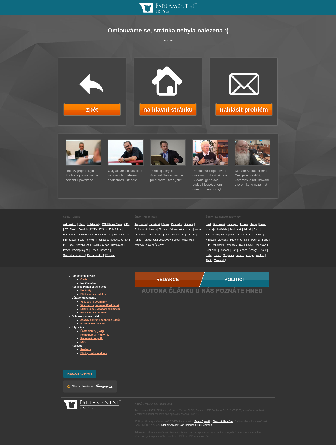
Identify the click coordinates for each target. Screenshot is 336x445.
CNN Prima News (112, 224)
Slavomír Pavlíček (223, 421)
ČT (66, 229)
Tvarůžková (150, 239)
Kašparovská (176, 229)
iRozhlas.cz (102, 239)
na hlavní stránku (168, 109)
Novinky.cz (117, 244)
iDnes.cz (124, 234)
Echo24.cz (115, 229)
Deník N (83, 229)
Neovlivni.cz (82, 244)
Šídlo (209, 255)
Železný (159, 244)
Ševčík (262, 250)
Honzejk (210, 229)
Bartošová (154, 224)
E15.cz (103, 229)
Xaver (149, 244)
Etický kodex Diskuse (93, 312)
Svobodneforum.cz (74, 255)
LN (126, 239)
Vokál (177, 239)
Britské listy (93, 224)
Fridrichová (141, 229)
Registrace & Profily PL (94, 334)
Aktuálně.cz (69, 224)
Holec (263, 224)
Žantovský (220, 260)
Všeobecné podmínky (93, 301)
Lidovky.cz (117, 239)
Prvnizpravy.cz (80, 250)
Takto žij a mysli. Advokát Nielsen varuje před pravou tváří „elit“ (166, 175)
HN (115, 234)
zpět (92, 109)
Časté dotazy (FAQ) (92, 331)
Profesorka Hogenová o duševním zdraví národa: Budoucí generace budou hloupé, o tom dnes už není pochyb (210, 180)
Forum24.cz (70, 234)
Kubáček (211, 239)
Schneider (211, 250)
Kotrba (250, 234)
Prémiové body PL (91, 338)
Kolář (241, 234)
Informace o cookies (92, 323)
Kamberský (212, 234)
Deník (73, 229)
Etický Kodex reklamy (93, 353)
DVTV (93, 229)
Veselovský (165, 239)
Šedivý (253, 250)
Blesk (82, 224)
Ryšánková (260, 244)
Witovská (187, 239)
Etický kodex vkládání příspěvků (100, 308)
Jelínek (248, 229)
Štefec (217, 255)
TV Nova (110, 255)
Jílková (163, 229)
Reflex (94, 250)
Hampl (253, 224)
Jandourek (236, 229)
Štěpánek (228, 255)
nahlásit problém (244, 109)
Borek (165, 224)
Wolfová (139, 244)
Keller (224, 234)
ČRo (126, 224)
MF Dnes (68, 244)
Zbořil (209, 260)
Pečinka (255, 239)
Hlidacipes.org (103, 234)
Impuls (80, 239)
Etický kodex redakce (93, 294)
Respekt (105, 250)
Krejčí (259, 234)
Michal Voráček (169, 425)
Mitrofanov (236, 239)
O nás (83, 279)
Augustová (141, 224)
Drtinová (189, 224)
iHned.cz (69, 239)
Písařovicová (155, 234)
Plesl (167, 234)
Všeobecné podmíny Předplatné (99, 305)
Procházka (178, 234)
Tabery (240, 255)
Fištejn (244, 224)
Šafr (234, 250)
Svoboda (224, 250)
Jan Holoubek (188, 425)
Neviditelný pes (100, 244)
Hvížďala (222, 229)
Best (208, 224)
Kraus (189, 229)
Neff (246, 239)
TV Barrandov (95, 255)
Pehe (265, 239)
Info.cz (90, 239)
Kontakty (85, 290)
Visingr (250, 255)
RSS (83, 342)
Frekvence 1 (86, 234)
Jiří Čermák (205, 425)
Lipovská (223, 239)
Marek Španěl (202, 421)
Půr (208, 244)
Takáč (138, 239)
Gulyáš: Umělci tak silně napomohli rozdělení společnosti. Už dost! (125, 175)
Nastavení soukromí (80, 373)
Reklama (85, 349)
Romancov (231, 244)
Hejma (153, 229)
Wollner (260, 255)
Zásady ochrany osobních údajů (100, 319)
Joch (256, 229)
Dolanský (176, 224)
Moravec (141, 234)
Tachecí (191, 234)
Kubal (198, 229)
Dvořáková (219, 224)
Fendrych (232, 224)
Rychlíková (245, 244)
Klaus (233, 234)
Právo (66, 250)
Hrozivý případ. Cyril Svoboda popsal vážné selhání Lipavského (82, 175)
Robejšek (217, 244)
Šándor (242, 250)
